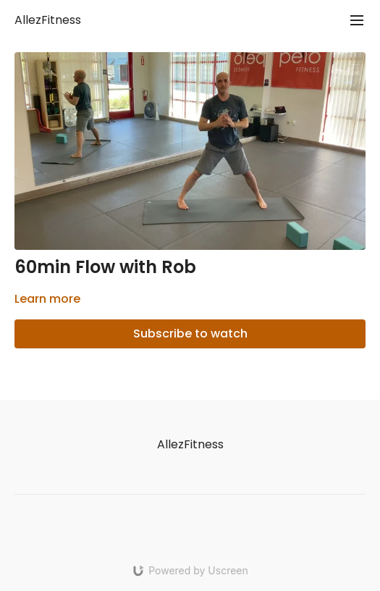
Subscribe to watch (190, 333)
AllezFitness (47, 20)
